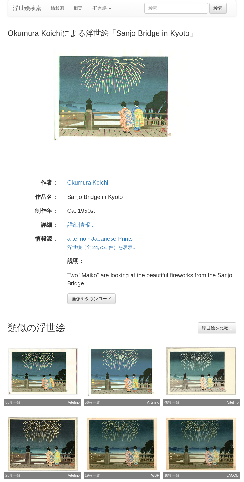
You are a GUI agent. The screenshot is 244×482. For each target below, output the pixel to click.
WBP (155, 475)
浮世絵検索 (27, 8)
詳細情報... (81, 225)
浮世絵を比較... (217, 327)
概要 (78, 8)
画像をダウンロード (91, 298)
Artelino (74, 402)
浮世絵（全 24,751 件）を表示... (102, 247)
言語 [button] (101, 8)
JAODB (233, 475)
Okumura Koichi (87, 182)
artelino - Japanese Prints (100, 239)
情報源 (57, 8)
